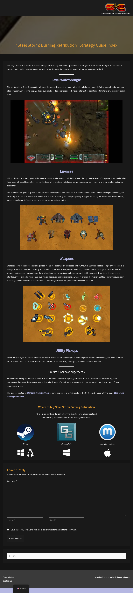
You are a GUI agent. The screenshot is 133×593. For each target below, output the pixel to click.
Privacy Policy (8, 577)
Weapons (67, 258)
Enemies (66, 171)
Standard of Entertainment (38, 393)
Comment (12, 481)
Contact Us (7, 581)
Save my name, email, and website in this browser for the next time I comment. (44, 530)
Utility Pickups (66, 350)
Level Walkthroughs (66, 80)
